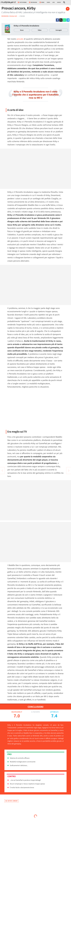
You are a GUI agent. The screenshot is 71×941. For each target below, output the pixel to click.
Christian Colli (13, 16)
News (22, 30)
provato (20, 39)
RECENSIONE (4, 16)
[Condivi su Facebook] (57, 20)
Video (48, 2)
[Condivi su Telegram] (68, 20)
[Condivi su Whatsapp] (64, 20)
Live (53, 2)
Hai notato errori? (11, 801)
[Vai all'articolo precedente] (68, 470)
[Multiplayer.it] (8, 2)
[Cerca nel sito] (64, 2)
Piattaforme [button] (22, 2)
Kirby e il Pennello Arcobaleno (26, 25)
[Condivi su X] (60, 20)
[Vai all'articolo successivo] (2, 470)
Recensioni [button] (33, 2)
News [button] (42, 2)
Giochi (59, 2)
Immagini (59, 30)
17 (57, 712)
